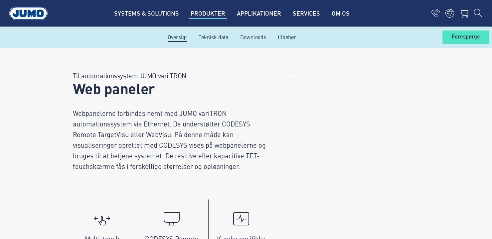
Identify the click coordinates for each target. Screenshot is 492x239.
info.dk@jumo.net (96, 124)
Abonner (415, 119)
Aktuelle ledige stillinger (184, 83)
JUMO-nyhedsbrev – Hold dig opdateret (301, 109)
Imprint (66, 151)
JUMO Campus (173, 109)
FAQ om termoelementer (184, 122)
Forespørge (466, 37)
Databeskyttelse (75, 164)
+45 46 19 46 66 (94, 116)
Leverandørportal (176, 96)
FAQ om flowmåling (178, 135)
